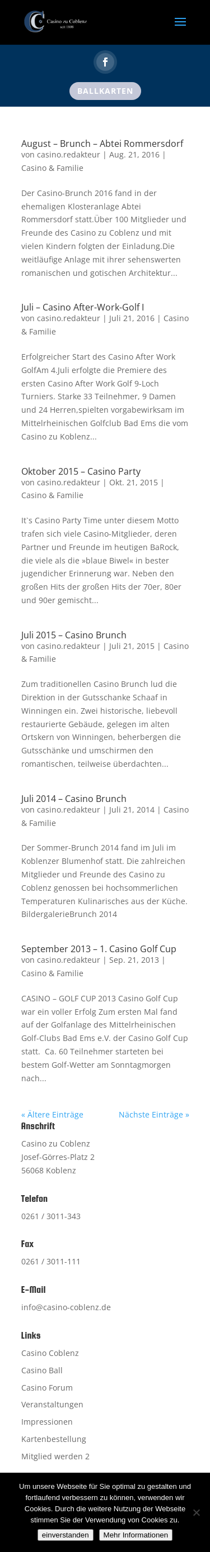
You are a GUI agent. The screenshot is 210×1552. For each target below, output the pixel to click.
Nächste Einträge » (154, 1114)
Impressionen (47, 1421)
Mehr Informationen (136, 1535)
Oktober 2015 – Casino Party (81, 471)
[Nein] (196, 1512)
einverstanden (65, 1535)
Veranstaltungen (52, 1404)
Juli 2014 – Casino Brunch (74, 798)
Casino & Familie (52, 168)
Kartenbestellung (53, 1439)
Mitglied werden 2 (55, 1456)
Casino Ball (42, 1370)
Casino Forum (47, 1387)
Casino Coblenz (50, 1353)
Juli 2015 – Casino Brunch (74, 635)
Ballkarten (105, 90)
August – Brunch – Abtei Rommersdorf (102, 143)
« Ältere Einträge (52, 1114)
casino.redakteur (68, 154)
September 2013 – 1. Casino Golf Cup (98, 949)
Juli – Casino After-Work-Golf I (82, 307)
